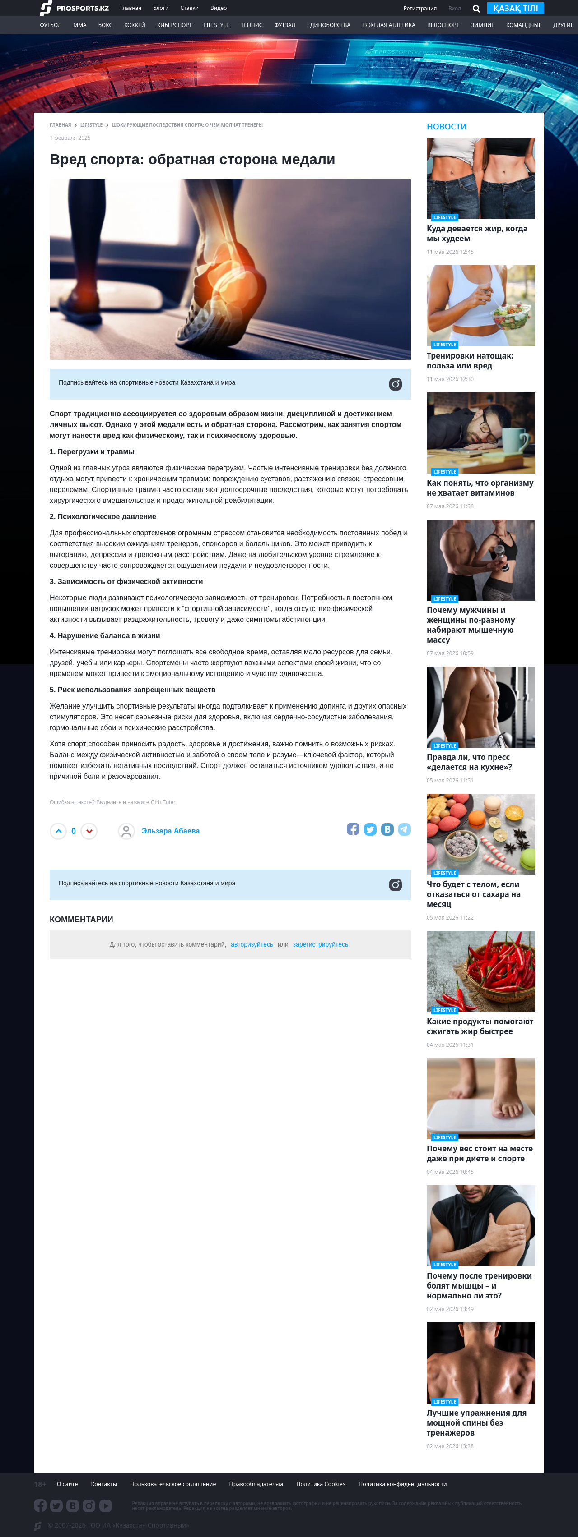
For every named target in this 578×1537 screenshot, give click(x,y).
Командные (523, 25)
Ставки (189, 8)
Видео (218, 8)
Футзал (285, 25)
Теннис (252, 25)
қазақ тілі (515, 8)
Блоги (160, 8)
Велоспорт (443, 25)
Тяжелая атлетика (388, 25)
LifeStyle (216, 25)
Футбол (50, 25)
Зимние (482, 25)
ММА (79, 25)
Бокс (105, 25)
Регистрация (420, 8)
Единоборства (328, 25)
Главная (130, 8)
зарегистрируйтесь (321, 944)
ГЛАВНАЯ (60, 125)
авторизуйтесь (252, 944)
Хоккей (134, 25)
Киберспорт (174, 25)
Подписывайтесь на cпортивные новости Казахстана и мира (230, 384)
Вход (454, 8)
